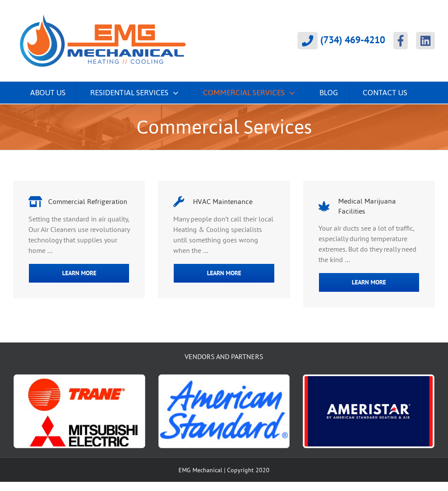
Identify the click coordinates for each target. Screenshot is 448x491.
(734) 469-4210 (341, 40)
